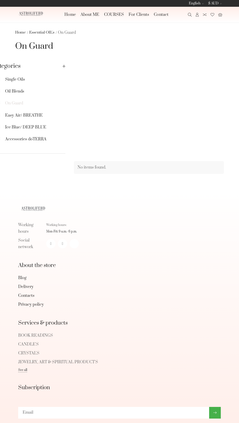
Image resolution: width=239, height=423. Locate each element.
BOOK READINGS (35, 311)
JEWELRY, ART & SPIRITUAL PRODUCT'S (58, 338)
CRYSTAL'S (28, 329)
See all (22, 346)
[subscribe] (113, 388)
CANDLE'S (28, 320)
